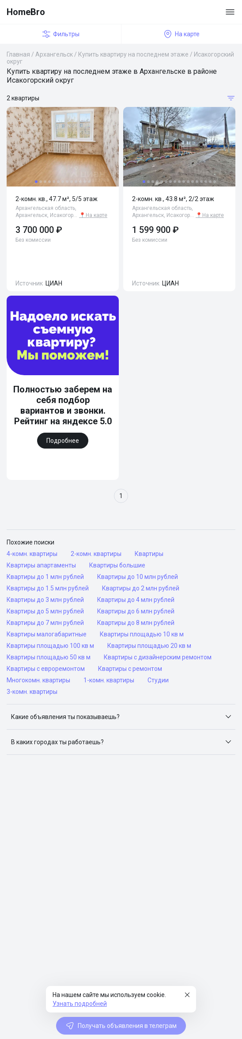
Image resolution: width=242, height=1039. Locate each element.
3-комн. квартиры (32, 691)
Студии (158, 680)
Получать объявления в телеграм (121, 1025)
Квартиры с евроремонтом (46, 668)
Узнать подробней (80, 1003)
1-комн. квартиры (108, 680)
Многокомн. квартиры (38, 680)
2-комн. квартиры (96, 553)
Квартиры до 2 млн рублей (140, 588)
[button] (121, 716)
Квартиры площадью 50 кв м (49, 657)
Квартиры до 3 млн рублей (45, 599)
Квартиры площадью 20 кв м (149, 645)
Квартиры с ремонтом (130, 668)
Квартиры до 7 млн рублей (45, 622)
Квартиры (149, 553)
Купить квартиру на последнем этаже (133, 54)
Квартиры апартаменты (41, 565)
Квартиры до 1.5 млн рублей (48, 588)
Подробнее (62, 440)
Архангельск (54, 54)
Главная (18, 54)
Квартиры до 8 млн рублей (135, 622)
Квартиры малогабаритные (47, 634)
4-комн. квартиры (32, 553)
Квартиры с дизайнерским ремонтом (158, 657)
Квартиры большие (117, 565)
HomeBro (26, 12)
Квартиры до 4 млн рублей (135, 599)
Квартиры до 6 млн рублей (135, 611)
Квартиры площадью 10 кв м (142, 634)
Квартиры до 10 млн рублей (137, 576)
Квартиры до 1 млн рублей (45, 576)
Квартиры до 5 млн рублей (45, 611)
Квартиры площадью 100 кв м (50, 645)
